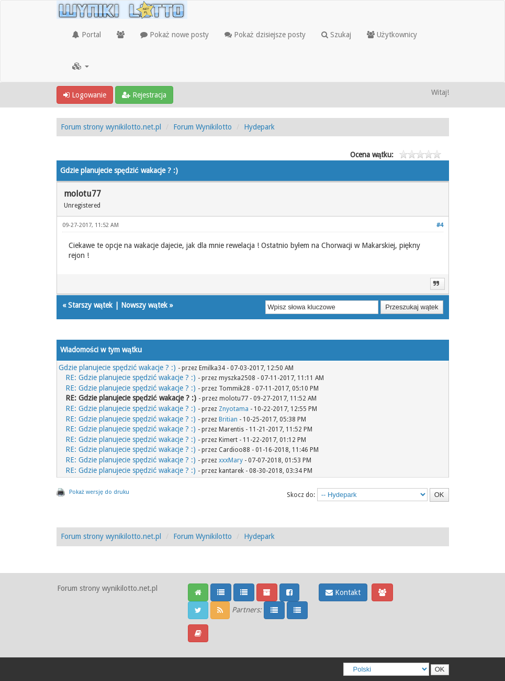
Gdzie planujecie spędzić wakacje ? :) (117, 367)
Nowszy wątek (144, 305)
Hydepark (259, 127)
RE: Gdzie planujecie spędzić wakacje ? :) (130, 377)
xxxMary (231, 460)
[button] (80, 66)
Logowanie (84, 95)
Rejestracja (144, 95)
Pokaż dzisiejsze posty (265, 34)
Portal (86, 34)
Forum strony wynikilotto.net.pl (111, 127)
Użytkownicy (392, 34)
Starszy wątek (90, 305)
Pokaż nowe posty (174, 34)
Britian (228, 419)
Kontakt (343, 592)
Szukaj (336, 34)
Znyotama (234, 409)
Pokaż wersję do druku (99, 492)
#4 (439, 225)
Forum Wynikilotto (202, 127)
